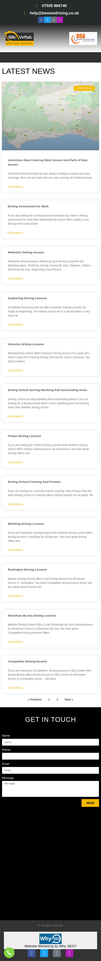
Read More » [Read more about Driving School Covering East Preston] (16, 504)
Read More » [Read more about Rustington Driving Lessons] (16, 596)
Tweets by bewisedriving (19, 915)
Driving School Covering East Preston (34, 481)
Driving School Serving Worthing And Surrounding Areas (47, 390)
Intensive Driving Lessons (26, 344)
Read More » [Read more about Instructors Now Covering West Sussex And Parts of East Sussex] (16, 187)
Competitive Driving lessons (27, 661)
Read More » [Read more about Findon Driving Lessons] (16, 462)
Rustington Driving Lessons (27, 569)
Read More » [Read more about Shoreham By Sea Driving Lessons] (16, 642)
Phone (6, 749)
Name (6, 735)
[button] (97, 57)
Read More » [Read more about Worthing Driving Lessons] (16, 550)
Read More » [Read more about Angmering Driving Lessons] (16, 324)
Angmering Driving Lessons (27, 298)
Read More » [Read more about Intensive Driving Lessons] (16, 370)
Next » (69, 699)
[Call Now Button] (9, 952)
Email (5, 763)
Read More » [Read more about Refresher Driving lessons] (16, 278)
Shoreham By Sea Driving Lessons (32, 615)
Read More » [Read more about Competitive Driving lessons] (16, 688)
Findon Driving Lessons (24, 436)
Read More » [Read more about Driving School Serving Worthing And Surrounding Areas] (16, 416)
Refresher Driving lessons (26, 252)
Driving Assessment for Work (28, 206)
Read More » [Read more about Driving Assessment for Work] (16, 233)
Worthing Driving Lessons (26, 523)
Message (8, 777)
